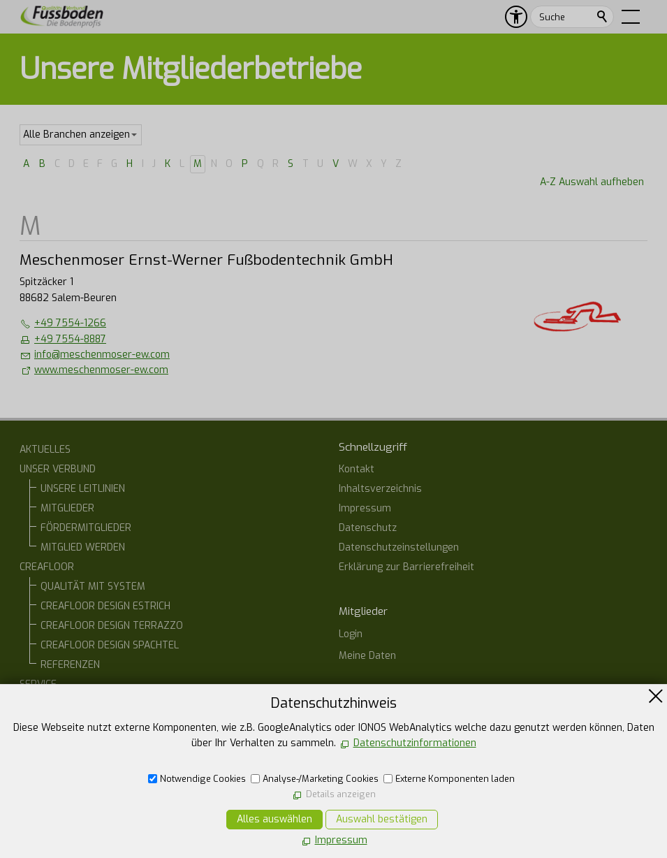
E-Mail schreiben (391, 806)
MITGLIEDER (67, 508)
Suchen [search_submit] (603, 17)
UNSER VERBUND (58, 469)
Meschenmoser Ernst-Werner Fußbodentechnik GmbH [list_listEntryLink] (206, 260)
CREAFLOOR (47, 567)
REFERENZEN (70, 664)
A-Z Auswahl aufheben (592, 182)
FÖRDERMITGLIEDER (86, 528)
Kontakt (356, 469)
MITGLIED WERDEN (83, 547)
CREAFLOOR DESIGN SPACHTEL (110, 645)
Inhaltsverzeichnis (380, 488)
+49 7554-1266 (70, 323)
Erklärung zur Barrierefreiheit (406, 567)
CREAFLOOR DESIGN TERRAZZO (112, 625)
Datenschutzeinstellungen (399, 547)
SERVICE (38, 684)
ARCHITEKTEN (72, 723)
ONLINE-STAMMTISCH (67, 743)
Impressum (365, 508)
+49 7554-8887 (70, 339)
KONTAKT (41, 762)
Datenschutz (368, 528)
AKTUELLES (45, 449)
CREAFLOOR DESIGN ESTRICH (105, 606)
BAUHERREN (68, 704)
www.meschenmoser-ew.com (101, 370)
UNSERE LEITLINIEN (83, 488)
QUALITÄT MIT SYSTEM (93, 586)
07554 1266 (381, 781)
